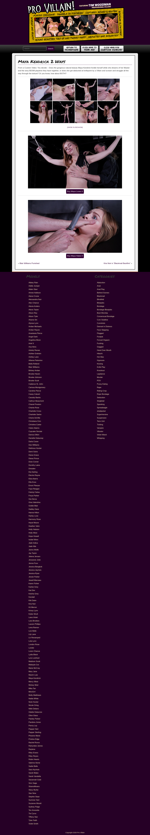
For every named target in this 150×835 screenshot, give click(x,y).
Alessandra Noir (35, 299)
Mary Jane (33, 671)
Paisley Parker (34, 719)
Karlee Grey (33, 587)
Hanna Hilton (34, 513)
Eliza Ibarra (33, 479)
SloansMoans (34, 786)
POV (99, 381)
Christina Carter (35, 425)
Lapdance (101, 374)
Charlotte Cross (35, 411)
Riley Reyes (33, 756)
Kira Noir (32, 604)
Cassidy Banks (35, 397)
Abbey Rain (33, 283)
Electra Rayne (34, 475)
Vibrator (100, 431)
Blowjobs (100, 303)
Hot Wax (100, 357)
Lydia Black (33, 655)
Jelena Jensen (34, 556)
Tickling (100, 425)
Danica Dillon (34, 435)
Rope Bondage (103, 394)
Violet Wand (102, 435)
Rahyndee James (36, 746)
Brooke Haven (34, 374)
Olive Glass (33, 715)
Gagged (100, 347)
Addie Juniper (34, 286)
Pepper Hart (33, 729)
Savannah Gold (35, 780)
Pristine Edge (34, 739)
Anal (99, 286)
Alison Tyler (33, 316)
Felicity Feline (34, 492)
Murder (100, 377)
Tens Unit (101, 421)
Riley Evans (33, 753)
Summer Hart (34, 800)
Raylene (32, 749)
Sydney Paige (34, 807)
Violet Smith (33, 824)
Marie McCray (34, 668)
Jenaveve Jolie (35, 560)
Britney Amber (34, 370)
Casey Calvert (34, 394)
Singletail (100, 401)
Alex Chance (34, 303)
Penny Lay (33, 726)
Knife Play (101, 367)
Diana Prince (34, 458)
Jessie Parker (34, 577)
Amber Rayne (34, 330)
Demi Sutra (33, 452)
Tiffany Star (33, 817)
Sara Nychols (34, 770)
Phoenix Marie (34, 736)
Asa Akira (32, 347)
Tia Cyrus (32, 813)
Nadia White (33, 698)
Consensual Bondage (105, 316)
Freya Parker (34, 496)
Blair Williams (34, 367)
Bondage (100, 306)
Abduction (101, 283)
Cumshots (101, 323)
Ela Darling (33, 472)
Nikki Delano (34, 709)
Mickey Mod (33, 685)
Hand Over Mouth (104, 350)
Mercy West (33, 682)
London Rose (34, 644)
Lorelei (31, 648)
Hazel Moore (34, 523)
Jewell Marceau (35, 580)
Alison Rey (33, 313)
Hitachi (99, 353)
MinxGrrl (32, 692)
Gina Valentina (34, 502)
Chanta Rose (34, 408)
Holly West (33, 533)
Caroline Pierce (35, 391)
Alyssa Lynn (33, 323)
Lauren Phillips (34, 624)
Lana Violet (33, 617)
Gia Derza (33, 499)
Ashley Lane (34, 357)
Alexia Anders (34, 306)
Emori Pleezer (34, 485)
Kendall (32, 597)
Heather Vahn (34, 526)
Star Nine (32, 793)
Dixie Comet (33, 462)
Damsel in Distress (104, 326)
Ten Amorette (34, 810)
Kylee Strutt (33, 614)
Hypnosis (100, 360)
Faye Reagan (34, 489)
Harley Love (33, 516)
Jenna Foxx (33, 563)
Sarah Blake (33, 773)
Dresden (32, 469)
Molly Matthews (35, 695)
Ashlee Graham (35, 353)
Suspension (101, 418)
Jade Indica (33, 543)
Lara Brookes (34, 621)
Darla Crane (33, 441)
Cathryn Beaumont (36, 401)
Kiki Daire (32, 600)
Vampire (100, 428)
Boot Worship (102, 313)
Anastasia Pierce (35, 333)
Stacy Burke (33, 790)
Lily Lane (32, 634)
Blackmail (101, 296)
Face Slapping (103, 330)
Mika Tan (32, 688)
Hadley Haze (34, 509)
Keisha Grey (34, 594)
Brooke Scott (34, 381)
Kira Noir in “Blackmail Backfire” (117, 263)
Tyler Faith (33, 820)
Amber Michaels (35, 326)
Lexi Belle (32, 631)
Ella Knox (32, 482)
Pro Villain (81, 832)
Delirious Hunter (35, 448)
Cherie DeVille (34, 418)
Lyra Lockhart (34, 658)
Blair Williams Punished (29, 263)
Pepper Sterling (35, 732)
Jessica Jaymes (35, 570)
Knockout (101, 370)
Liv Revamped (34, 638)
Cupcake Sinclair (35, 431)
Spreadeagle (102, 408)
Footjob (100, 337)
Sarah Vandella (35, 776)
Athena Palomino (35, 360)
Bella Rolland (34, 364)
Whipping (101, 438)
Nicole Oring (34, 705)
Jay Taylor (33, 553)
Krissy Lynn (33, 611)
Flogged (100, 333)
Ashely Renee (34, 350)
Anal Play (101, 289)
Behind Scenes (103, 293)
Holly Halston (34, 529)
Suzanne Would (35, 803)
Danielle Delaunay (36, 438)
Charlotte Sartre (35, 414)
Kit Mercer (33, 607)
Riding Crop (102, 391)
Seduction (101, 397)
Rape (99, 387)
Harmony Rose (35, 519)
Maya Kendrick (35, 678)
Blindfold (100, 299)
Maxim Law (33, 675)
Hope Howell (34, 536)
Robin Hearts (34, 759)
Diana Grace (34, 455)
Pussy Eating (102, 384)
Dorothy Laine (34, 465)
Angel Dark (33, 337)
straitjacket (101, 411)
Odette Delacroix (35, 712)
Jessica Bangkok (35, 567)
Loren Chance (34, 651)
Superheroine (102, 414)
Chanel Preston (35, 404)
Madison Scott (34, 661)
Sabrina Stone (34, 763)
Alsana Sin (33, 320)
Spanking (101, 404)
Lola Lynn (32, 641)
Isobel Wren (33, 540)
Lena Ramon (34, 627)
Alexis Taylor (34, 310)
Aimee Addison (35, 293)
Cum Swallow (102, 320)
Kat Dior (32, 590)
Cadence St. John (36, 384)
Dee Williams (34, 445)
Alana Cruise (34, 296)
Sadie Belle (33, 766)
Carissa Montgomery (37, 387)
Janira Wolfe (34, 550)
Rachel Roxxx (34, 742)
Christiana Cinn (35, 421)
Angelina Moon (35, 340)
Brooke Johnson (35, 377)
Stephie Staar (34, 797)
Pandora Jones (35, 722)
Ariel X (31, 343)
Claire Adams (34, 428)
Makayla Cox (34, 665)
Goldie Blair (33, 506)
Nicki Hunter (33, 702)
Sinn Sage (33, 783)
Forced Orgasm (103, 340)
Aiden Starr (33, 289)
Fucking (100, 343)
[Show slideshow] (75, 127)
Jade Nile (32, 546)
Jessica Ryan (34, 573)
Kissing (100, 364)
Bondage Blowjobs (104, 310)
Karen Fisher (34, 583)
